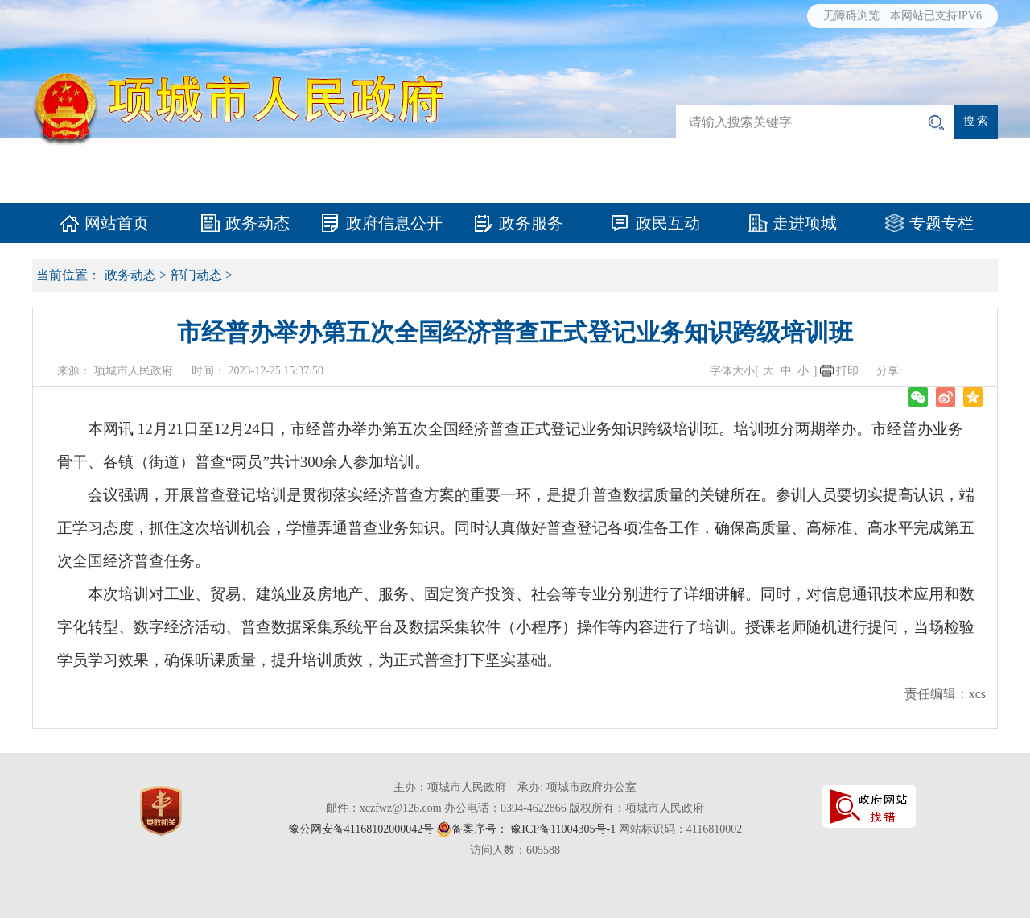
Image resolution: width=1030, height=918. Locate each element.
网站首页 (116, 223)
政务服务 (531, 223)
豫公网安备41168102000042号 (361, 829)
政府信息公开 (394, 223)
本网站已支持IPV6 (936, 16)
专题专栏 (941, 223)
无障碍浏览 (851, 16)
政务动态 (257, 223)
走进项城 (804, 223)
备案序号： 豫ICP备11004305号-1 (533, 829)
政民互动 (668, 223)
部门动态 (196, 275)
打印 (847, 371)
